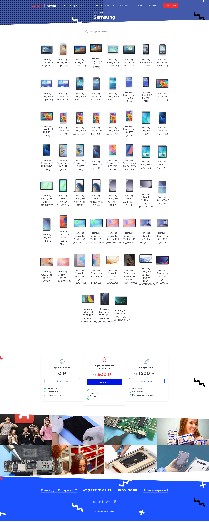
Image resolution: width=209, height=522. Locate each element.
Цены (98, 5)
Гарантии (109, 5)
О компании (123, 5)
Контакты (137, 5)
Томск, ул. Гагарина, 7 (59, 492)
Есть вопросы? (155, 492)
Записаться (170, 5)
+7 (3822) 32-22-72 (73, 5)
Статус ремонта (152, 5)
